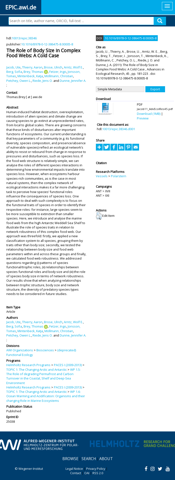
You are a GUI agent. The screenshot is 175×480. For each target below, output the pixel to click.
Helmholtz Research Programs (28, 365)
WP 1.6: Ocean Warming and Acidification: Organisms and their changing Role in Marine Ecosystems (45, 396)
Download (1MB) (148, 113)
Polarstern (118, 176)
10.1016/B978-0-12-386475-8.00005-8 (47, 44)
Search (89, 458)
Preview (143, 118)
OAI (86, 473)
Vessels (102, 176)
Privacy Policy (95, 468)
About (106, 458)
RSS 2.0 (97, 473)
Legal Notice (74, 468)
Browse (70, 458)
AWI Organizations (19, 350)
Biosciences (45, 350)
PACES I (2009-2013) (68, 365)
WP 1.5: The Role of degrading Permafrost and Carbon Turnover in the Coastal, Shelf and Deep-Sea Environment (43, 376)
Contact (75, 473)
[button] (98, 216)
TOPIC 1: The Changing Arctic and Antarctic (36, 369)
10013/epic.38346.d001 (118, 129)
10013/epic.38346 (24, 38)
